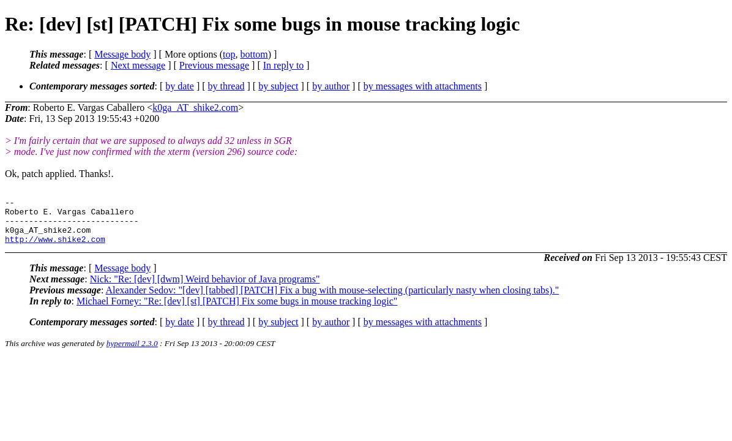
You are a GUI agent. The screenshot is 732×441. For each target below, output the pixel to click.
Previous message (214, 65)
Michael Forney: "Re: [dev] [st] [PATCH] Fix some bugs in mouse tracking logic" (237, 310)
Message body (122, 54)
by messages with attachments (423, 86)
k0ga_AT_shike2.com (195, 107)
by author (330, 86)
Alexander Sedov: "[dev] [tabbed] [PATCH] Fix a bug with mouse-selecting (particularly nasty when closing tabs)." (332, 299)
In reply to (283, 65)
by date (179, 86)
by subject (278, 86)
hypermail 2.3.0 (132, 352)
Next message (138, 65)
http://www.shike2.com (55, 248)
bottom (253, 54)
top (229, 54)
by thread (226, 86)
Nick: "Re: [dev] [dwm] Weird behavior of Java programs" (205, 288)
